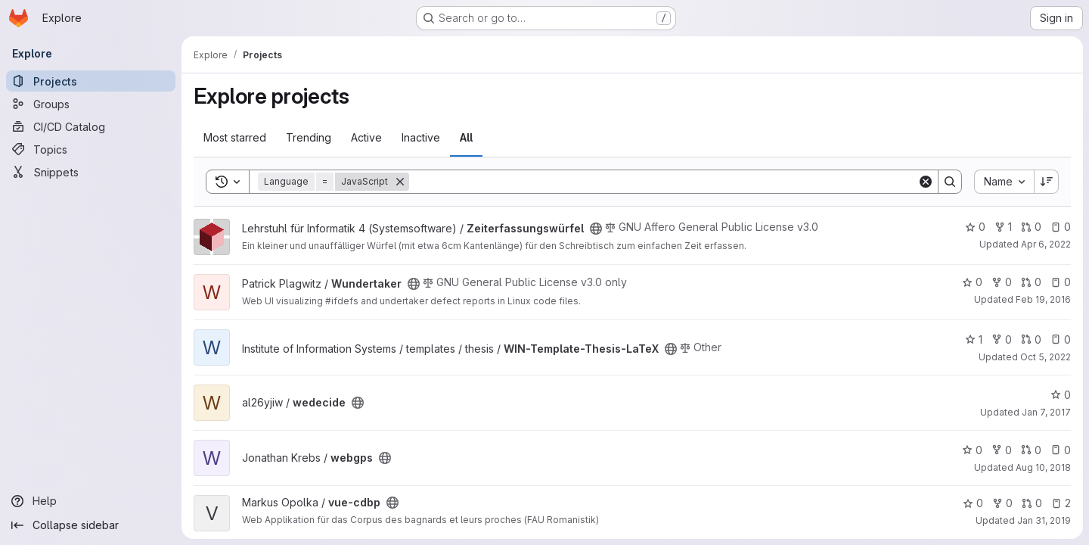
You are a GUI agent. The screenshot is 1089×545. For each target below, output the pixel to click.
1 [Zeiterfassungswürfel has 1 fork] (1003, 226)
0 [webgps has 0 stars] (972, 450)
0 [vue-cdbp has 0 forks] (1002, 503)
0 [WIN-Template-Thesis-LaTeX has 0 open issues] (1060, 339)
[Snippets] (90, 171)
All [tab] (466, 137)
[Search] (663, 182)
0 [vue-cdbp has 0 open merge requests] (1032, 503)
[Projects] (90, 81)
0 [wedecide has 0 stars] (1060, 394)
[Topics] (90, 149)
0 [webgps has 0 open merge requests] (1031, 450)
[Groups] (90, 103)
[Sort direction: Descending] (1047, 182)
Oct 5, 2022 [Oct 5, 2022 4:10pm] (1045, 357)
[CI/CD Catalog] (90, 126)
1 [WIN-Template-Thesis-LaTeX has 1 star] (973, 339)
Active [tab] (366, 137)
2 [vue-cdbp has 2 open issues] (1061, 503)
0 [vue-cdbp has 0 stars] (973, 503)
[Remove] (400, 182)
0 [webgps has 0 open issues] (1060, 450)
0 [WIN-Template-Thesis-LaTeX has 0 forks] (1001, 339)
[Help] (90, 501)
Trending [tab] (308, 137)
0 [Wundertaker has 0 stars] (972, 282)
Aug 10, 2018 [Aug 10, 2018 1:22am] (1043, 467)
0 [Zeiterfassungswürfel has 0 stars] (975, 226)
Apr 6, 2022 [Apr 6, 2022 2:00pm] (1046, 244)
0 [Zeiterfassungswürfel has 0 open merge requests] (1031, 226)
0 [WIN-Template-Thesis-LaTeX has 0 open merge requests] (1031, 339)
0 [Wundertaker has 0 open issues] (1060, 282)
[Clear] (926, 182)
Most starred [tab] (234, 137)
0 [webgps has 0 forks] (1001, 450)
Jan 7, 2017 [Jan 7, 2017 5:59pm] (1046, 412)
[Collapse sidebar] (90, 525)
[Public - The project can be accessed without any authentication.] (596, 229)
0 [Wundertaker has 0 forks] (1001, 282)
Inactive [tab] (421, 137)
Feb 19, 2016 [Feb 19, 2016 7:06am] (1043, 299)
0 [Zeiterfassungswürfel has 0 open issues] (1060, 226)
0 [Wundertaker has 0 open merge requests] (1031, 282)
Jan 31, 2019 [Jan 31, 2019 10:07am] (1044, 520)
